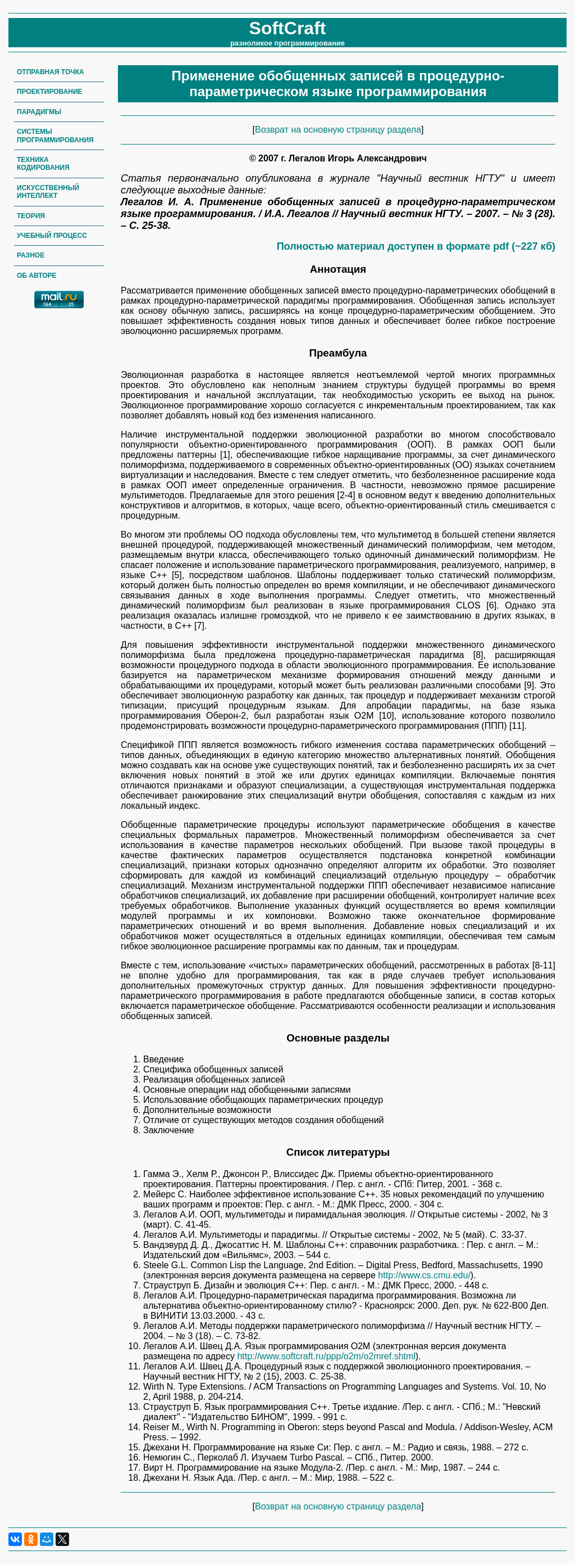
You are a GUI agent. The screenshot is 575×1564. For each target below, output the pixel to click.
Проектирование (50, 92)
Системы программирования (55, 135)
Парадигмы (39, 112)
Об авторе (37, 276)
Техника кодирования (43, 164)
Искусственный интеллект (48, 192)
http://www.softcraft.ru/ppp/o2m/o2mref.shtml (326, 1356)
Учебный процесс (52, 236)
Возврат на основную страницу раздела (338, 129)
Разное (30, 255)
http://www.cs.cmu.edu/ (424, 1275)
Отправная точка (50, 72)
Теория (31, 216)
